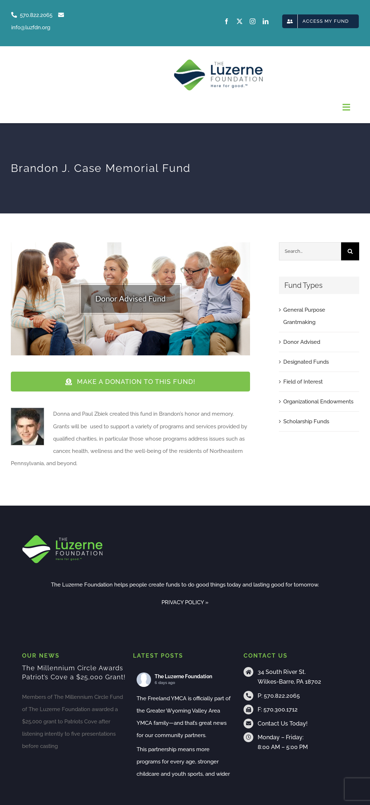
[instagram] (252, 21)
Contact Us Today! (282, 723)
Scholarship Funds (306, 421)
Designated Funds (306, 362)
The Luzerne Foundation (183, 676)
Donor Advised (301, 342)
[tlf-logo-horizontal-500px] (218, 61)
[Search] (350, 251)
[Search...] (310, 251)
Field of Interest (303, 381)
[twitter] (239, 21)
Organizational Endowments (318, 401)
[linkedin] (265, 21)
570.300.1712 (280, 709)
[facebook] (226, 21)
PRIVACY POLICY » (185, 602)
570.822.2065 (282, 695)
